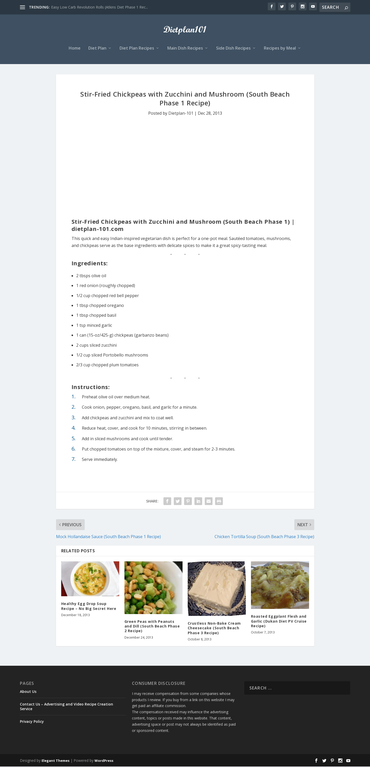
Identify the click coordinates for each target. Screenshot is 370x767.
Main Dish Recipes (185, 49)
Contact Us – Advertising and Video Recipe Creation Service (66, 707)
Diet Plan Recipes (137, 49)
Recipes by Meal (280, 49)
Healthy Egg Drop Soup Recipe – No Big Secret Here (88, 606)
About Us (28, 691)
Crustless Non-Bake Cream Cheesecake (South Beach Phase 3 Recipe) (214, 628)
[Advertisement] (185, 156)
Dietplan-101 (180, 114)
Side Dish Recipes (233, 49)
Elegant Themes (55, 761)
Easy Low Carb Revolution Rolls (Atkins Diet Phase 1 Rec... (99, 7)
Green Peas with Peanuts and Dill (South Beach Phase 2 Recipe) (152, 626)
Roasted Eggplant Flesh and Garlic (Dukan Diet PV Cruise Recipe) (279, 622)
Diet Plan (97, 49)
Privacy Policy (32, 721)
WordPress (104, 761)
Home (75, 49)
